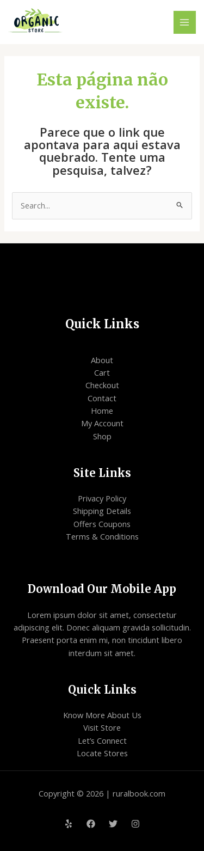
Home (102, 410)
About (102, 359)
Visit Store (102, 727)
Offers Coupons (102, 523)
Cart (102, 372)
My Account (102, 423)
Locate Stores (102, 753)
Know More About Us (102, 714)
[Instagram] (135, 823)
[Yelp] (68, 823)
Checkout (102, 384)
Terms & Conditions (102, 536)
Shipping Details (102, 510)
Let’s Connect (102, 740)
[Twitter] (113, 823)
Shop (102, 436)
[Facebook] (90, 823)
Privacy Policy (102, 498)
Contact (102, 398)
